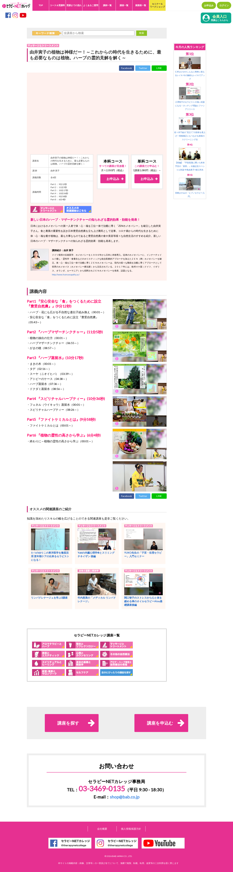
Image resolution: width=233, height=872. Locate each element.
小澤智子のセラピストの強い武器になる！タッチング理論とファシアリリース (190, 105)
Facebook (126, 68)
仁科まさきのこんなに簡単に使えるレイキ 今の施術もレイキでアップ (190, 75)
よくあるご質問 (90, 5)
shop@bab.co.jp (124, 796)
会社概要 (102, 828)
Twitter (143, 68)
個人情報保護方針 (131, 828)
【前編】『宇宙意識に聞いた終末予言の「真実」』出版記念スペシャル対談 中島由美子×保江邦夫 (190, 166)
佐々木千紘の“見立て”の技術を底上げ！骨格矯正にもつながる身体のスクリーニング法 (189, 136)
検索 (141, 33)
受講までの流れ (74, 5)
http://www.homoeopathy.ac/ (66, 274)
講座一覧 (124, 5)
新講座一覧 (140, 5)
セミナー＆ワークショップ (157, 5)
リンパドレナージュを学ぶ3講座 (49, 597)
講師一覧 (107, 5)
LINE (159, 68)
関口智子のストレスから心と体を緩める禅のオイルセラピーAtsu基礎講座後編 (143, 601)
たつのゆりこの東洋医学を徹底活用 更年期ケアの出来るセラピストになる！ (50, 556)
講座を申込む (160, 723)
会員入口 (219, 18)
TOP (41, 5)
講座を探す (68, 723)
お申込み (208, 5)
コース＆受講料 (57, 5)
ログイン (224, 5)
